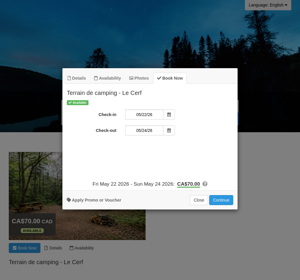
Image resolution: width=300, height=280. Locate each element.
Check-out (106, 131)
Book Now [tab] (170, 79)
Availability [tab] (107, 79)
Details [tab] (77, 79)
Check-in (108, 115)
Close (199, 201)
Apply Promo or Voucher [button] (94, 201)
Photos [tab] (139, 79)
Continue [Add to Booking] (221, 201)
